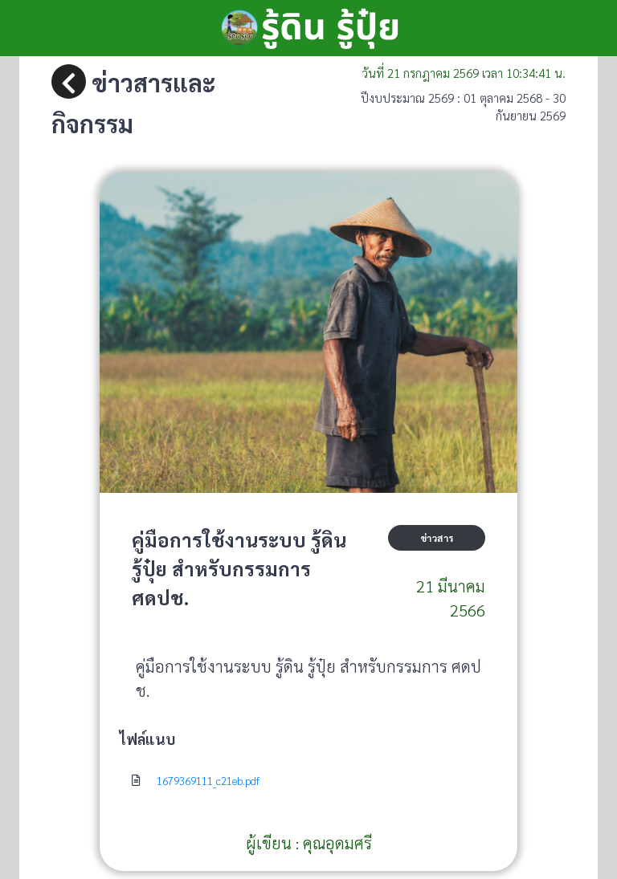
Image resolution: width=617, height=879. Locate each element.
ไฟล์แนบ (147, 739)
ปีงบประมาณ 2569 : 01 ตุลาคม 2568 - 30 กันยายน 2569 (463, 107)
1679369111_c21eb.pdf (208, 780)
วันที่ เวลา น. (464, 72)
